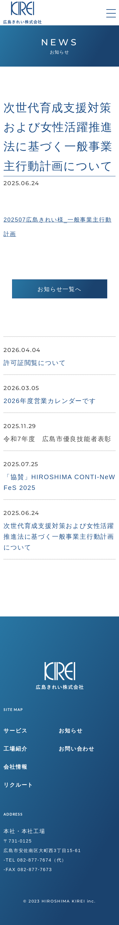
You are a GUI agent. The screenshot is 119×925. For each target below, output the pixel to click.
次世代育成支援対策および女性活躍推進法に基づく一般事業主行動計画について (58, 536)
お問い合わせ (77, 749)
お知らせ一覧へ (59, 289)
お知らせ (71, 731)
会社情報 (15, 767)
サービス (15, 731)
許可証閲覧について (34, 362)
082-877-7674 (34, 860)
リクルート (18, 785)
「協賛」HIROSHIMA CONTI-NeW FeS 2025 (59, 482)
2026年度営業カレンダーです (49, 400)
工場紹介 (15, 749)
